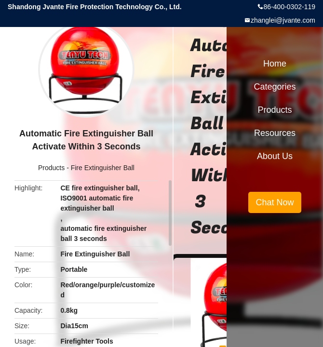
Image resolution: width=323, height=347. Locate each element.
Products (51, 168)
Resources (275, 133)
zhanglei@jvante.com (283, 20)
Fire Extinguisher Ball (103, 168)
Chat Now (275, 202)
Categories (275, 87)
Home (274, 63)
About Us (275, 156)
